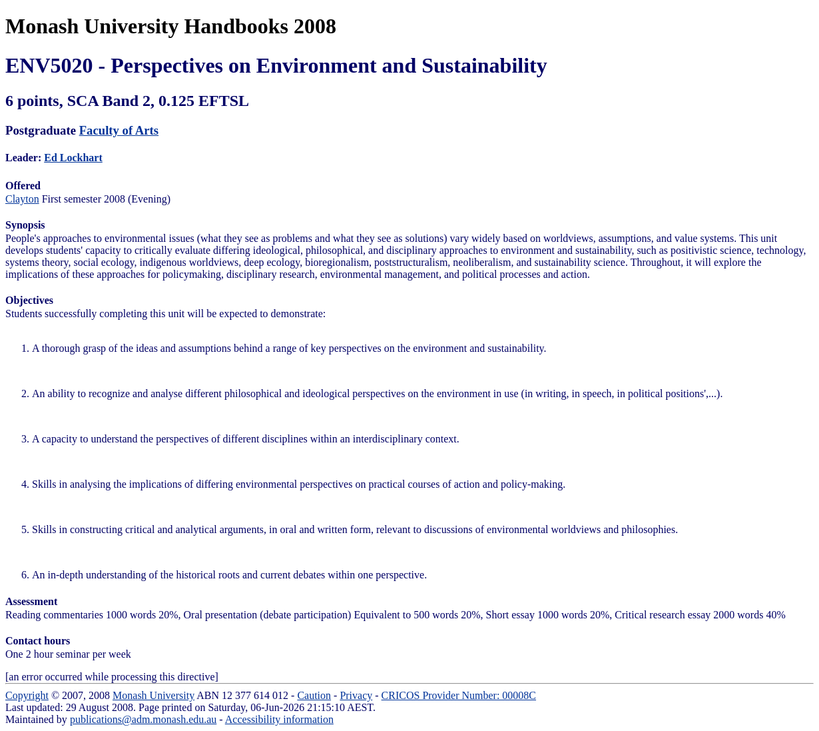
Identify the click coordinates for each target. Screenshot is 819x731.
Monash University (153, 695)
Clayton (22, 199)
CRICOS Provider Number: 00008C (459, 695)
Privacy (356, 695)
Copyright (27, 695)
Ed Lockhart (73, 157)
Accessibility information (279, 719)
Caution (314, 695)
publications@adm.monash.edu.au (143, 719)
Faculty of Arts (118, 130)
